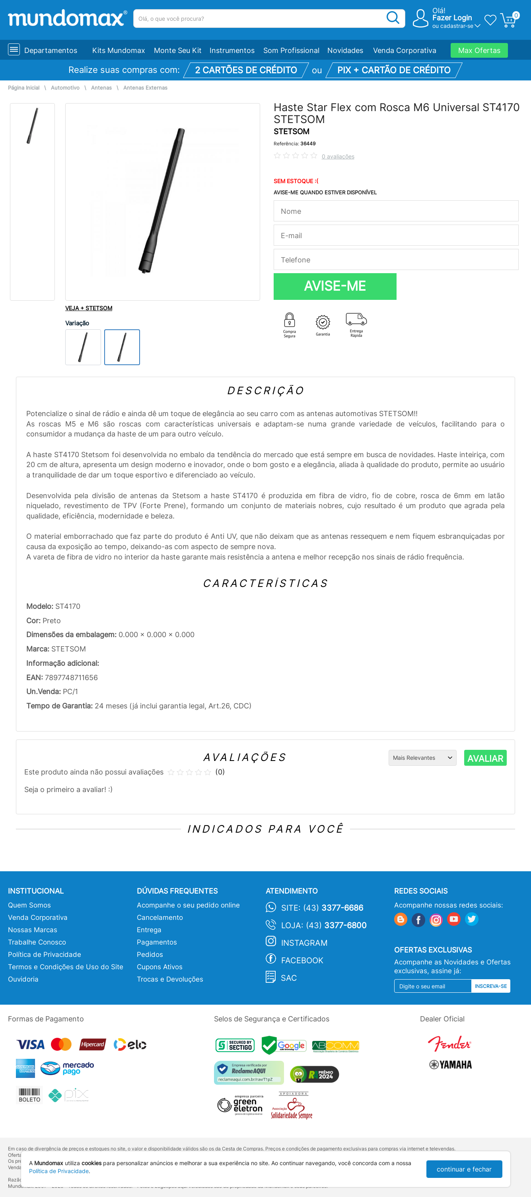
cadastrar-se (456, 25)
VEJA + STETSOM (88, 308)
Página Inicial (23, 88)
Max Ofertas (479, 50)
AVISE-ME (335, 286)
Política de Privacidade (44, 954)
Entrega (149, 930)
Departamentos (50, 50)
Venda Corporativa (404, 50)
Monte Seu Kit (178, 50)
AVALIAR (485, 758)
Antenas (101, 88)
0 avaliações (338, 156)
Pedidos (150, 954)
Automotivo (65, 88)
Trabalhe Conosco (37, 942)
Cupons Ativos (160, 967)
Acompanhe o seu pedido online (188, 905)
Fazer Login (452, 18)
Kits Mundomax (118, 50)
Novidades (345, 50)
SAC (289, 978)
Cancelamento (160, 917)
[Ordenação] (423, 758)
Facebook (302, 960)
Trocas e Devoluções (170, 979)
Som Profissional (291, 50)
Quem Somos (29, 905)
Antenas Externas (145, 88)
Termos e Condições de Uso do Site (65, 967)
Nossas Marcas (32, 930)
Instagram (304, 943)
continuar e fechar (464, 1169)
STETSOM (291, 131)
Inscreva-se (491, 986)
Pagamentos (157, 942)
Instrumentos (232, 50)
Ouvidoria (23, 979)
